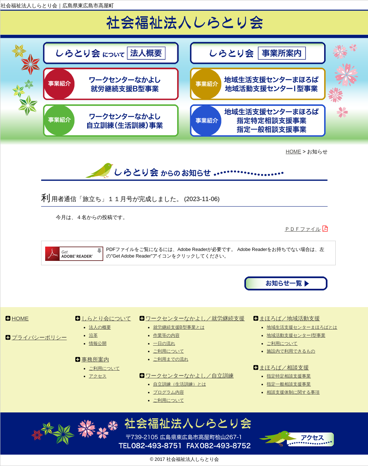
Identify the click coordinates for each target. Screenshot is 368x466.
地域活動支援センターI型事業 (296, 335)
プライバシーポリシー (39, 337)
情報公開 (98, 343)
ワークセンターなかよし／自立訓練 (189, 375)
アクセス (98, 376)
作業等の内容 (166, 335)
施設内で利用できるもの (291, 351)
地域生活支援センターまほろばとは (302, 327)
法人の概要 (100, 327)
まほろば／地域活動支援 (289, 318)
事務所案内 (95, 359)
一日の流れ (164, 343)
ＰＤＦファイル (303, 229)
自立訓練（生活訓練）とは (179, 384)
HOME (293, 151)
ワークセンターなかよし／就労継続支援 (195, 318)
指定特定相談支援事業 (289, 376)
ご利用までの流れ (170, 359)
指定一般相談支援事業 (289, 384)
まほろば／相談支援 (284, 367)
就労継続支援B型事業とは (179, 327)
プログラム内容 (168, 392)
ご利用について (104, 368)
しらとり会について (106, 318)
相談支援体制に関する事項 (293, 392)
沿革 (93, 335)
